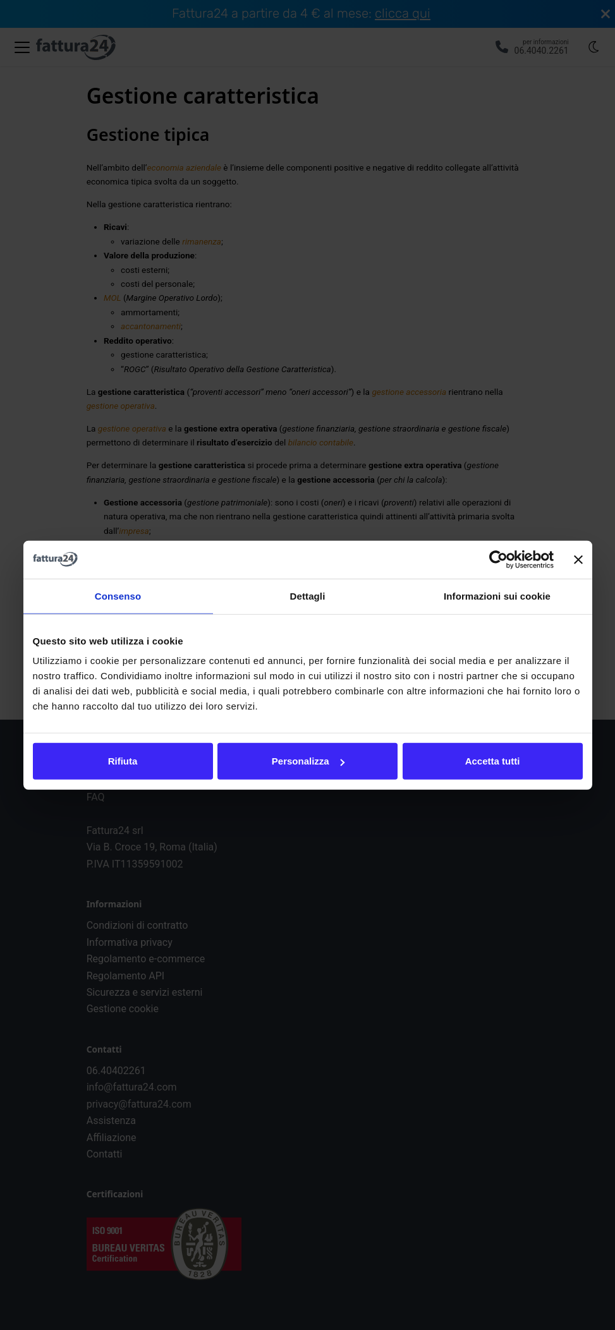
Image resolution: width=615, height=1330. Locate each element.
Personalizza (308, 761)
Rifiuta (123, 761)
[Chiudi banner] (578, 559)
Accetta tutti (492, 761)
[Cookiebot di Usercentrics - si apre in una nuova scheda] (498, 559)
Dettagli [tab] (308, 595)
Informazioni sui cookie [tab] (497, 595)
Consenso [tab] (118, 595)
